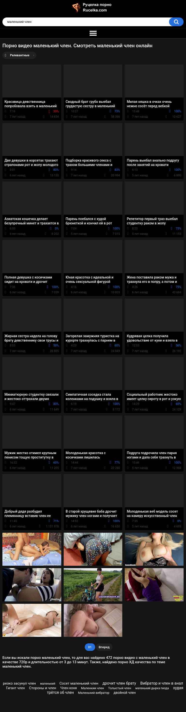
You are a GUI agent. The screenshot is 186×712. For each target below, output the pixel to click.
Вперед (104, 647)
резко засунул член (19, 683)
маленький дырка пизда (152, 688)
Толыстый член (119, 688)
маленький (47, 683)
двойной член (125, 693)
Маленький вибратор (93, 693)
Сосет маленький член (79, 683)
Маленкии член (92, 688)
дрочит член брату (119, 683)
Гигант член (15, 688)
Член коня (68, 688)
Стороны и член (42, 688)
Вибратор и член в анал (161, 683)
